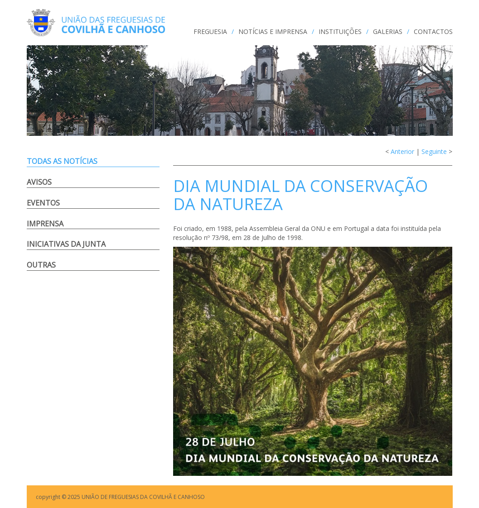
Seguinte (434, 151)
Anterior (402, 151)
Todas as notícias (62, 161)
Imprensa (45, 224)
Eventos (43, 203)
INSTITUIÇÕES (340, 31)
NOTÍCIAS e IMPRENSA (272, 31)
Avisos (39, 182)
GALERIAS (387, 31)
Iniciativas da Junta (66, 244)
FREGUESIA (210, 31)
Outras (41, 265)
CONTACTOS (433, 31)
